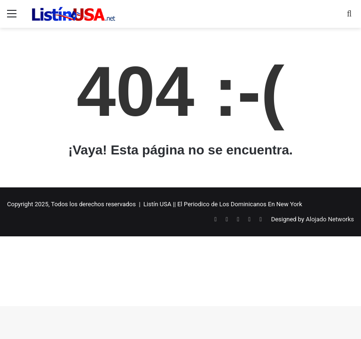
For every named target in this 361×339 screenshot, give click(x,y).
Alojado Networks (330, 219)
